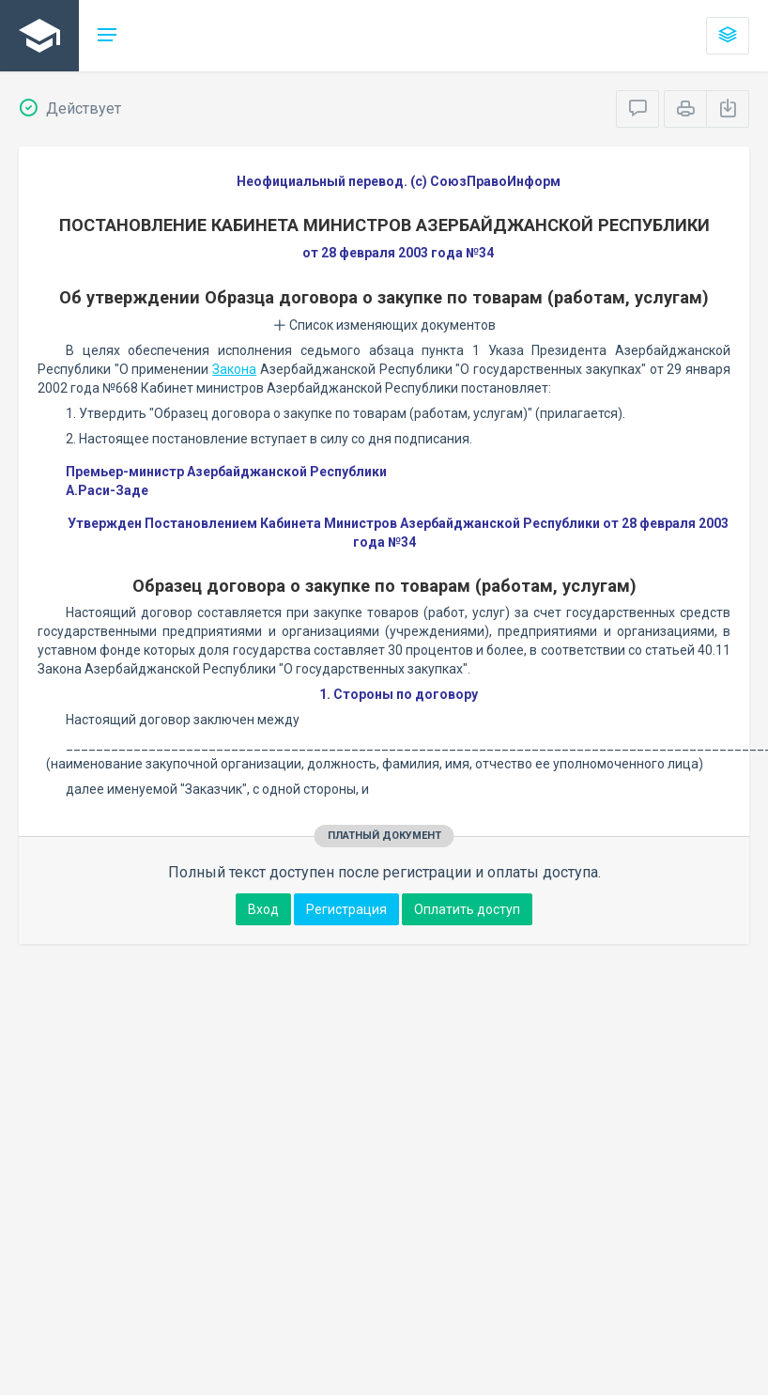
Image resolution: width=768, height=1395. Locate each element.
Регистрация (346, 909)
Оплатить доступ (467, 909)
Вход (263, 909)
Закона (234, 369)
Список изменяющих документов (384, 325)
